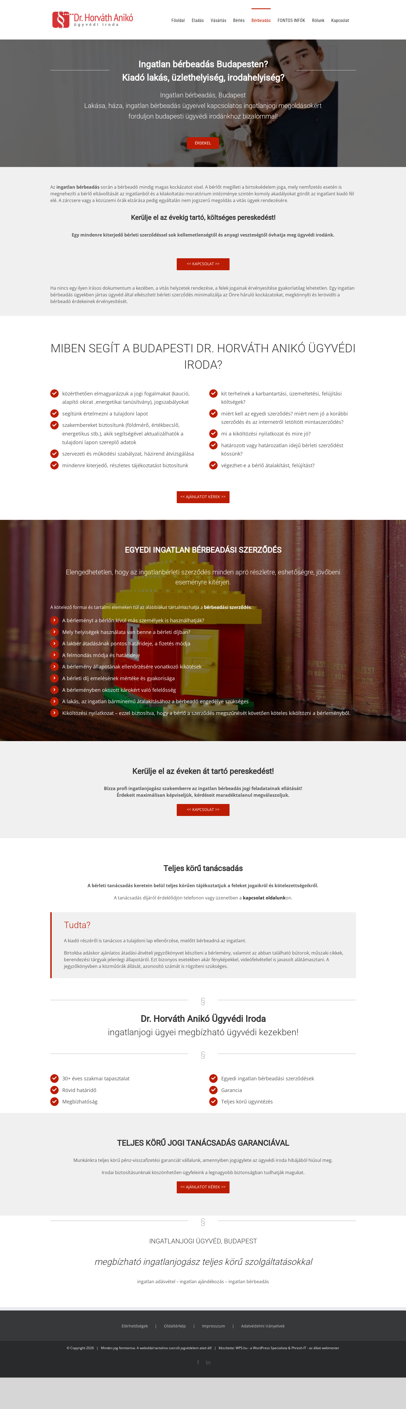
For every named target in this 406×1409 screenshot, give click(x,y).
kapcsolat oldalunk (264, 898)
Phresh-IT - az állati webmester (315, 1348)
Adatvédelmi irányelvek (263, 1326)
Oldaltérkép (175, 1326)
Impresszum (213, 1326)
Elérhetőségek (135, 1326)
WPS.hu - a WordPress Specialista (261, 1348)
